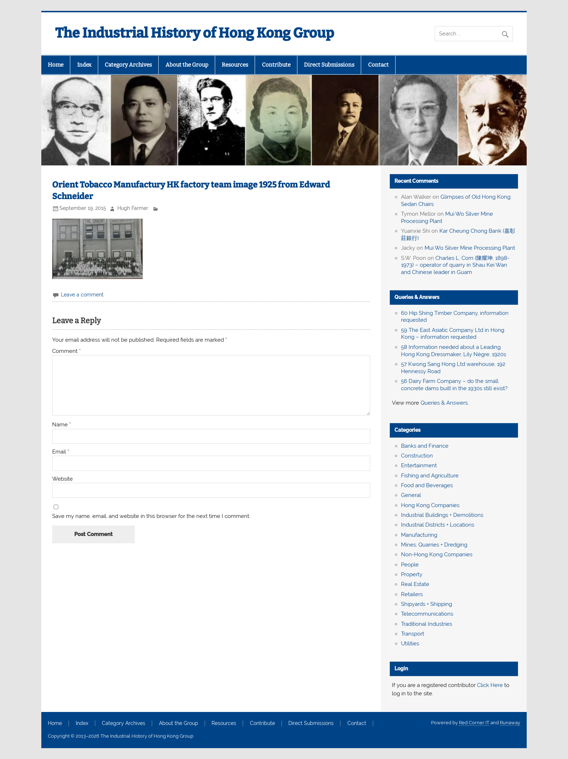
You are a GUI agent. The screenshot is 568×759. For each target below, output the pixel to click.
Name (61, 424)
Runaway (510, 722)
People (410, 564)
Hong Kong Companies (430, 505)
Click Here (490, 685)
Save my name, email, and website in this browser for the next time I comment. (151, 516)
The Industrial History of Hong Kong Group (194, 33)
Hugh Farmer (132, 208)
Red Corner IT (474, 722)
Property (411, 574)
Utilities (410, 643)
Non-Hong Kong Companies (436, 554)
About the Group (187, 65)
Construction (417, 455)
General (411, 495)
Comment (66, 351)
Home (55, 65)
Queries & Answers (416, 297)
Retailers (412, 594)
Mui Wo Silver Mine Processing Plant (470, 248)
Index (84, 65)
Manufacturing (419, 535)
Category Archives (128, 65)
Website (62, 479)
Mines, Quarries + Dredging (434, 544)
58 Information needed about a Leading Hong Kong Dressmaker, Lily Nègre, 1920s (453, 351)
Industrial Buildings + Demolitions (442, 515)
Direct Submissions (329, 65)
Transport (412, 634)
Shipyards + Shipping (426, 604)
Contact (378, 65)
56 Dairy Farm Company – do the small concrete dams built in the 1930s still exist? (454, 385)
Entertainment (419, 465)
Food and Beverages (427, 485)
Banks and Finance (424, 446)
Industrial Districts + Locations (437, 525)
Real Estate (415, 584)
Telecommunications (427, 614)
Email (60, 452)
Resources (235, 65)
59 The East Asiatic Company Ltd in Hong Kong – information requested (452, 334)
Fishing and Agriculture (430, 475)
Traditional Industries (426, 624)
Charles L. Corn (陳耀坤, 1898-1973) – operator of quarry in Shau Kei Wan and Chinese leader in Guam (455, 265)
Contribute (276, 65)
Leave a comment (82, 295)
